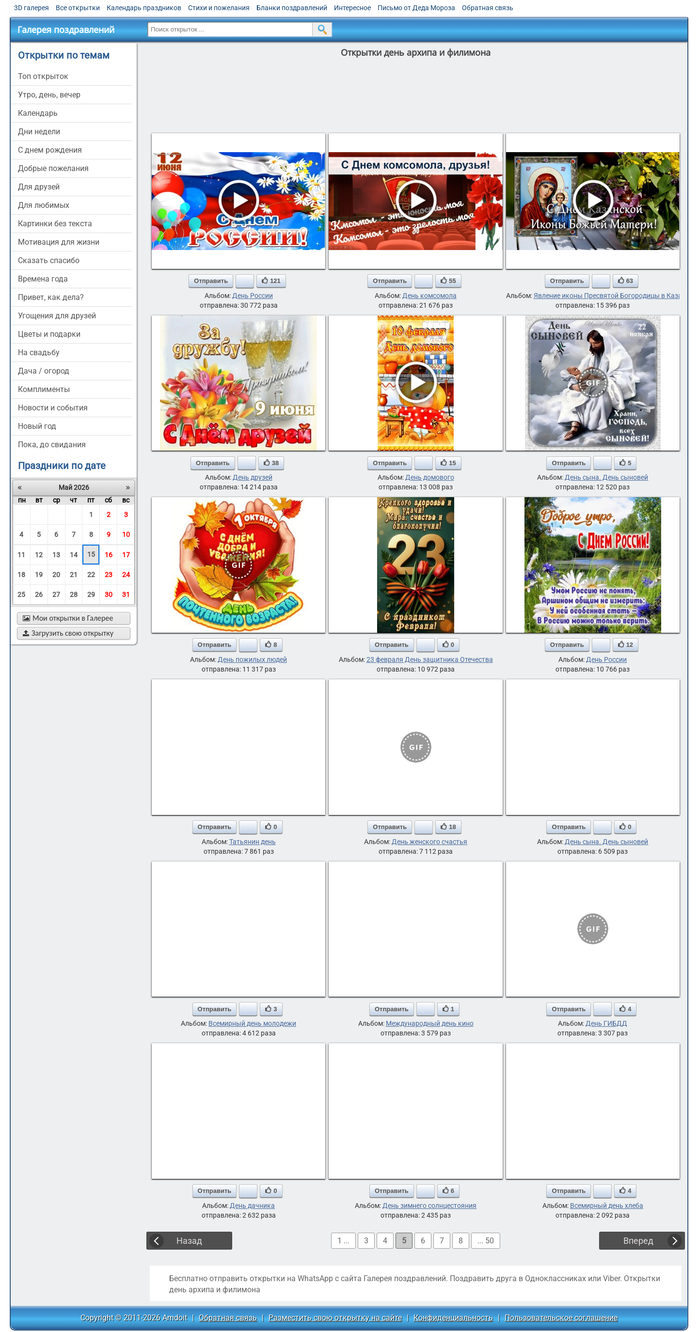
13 (56, 555)
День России (252, 295)
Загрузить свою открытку (68, 633)
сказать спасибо (48, 260)
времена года (43, 278)
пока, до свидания (52, 444)
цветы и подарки (49, 334)
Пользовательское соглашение (561, 1317)
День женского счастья (429, 842)
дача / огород (43, 371)
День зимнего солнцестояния (429, 1205)
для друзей (39, 186)
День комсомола (429, 295)
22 (91, 575)
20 (56, 575)
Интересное (352, 8)
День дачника (252, 1205)
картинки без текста (55, 223)
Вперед (638, 1241)
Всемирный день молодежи (252, 1023)
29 (91, 594)
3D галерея (31, 8)
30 (108, 594)
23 (108, 575)
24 (126, 575)
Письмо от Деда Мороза (416, 8)
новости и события (53, 407)
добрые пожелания (53, 168)
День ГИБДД (606, 1023)
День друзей (252, 477)
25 (21, 594)
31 (126, 594)
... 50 (485, 1240)
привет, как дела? (51, 297)
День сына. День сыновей (606, 477)
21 (74, 575)
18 (21, 575)
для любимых (43, 205)
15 (91, 554)
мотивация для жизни (58, 242)
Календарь (38, 113)
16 (108, 555)
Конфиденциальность (453, 1317)
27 (56, 594)
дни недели (39, 131)
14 (74, 555)
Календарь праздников (144, 8)
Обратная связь (487, 8)
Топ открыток (43, 76)
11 (21, 555)
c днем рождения (50, 150)
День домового (429, 477)
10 (126, 534)
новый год (37, 426)
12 (39, 555)
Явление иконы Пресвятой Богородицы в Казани (612, 295)
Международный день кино (430, 1023)
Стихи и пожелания (219, 8)
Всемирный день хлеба (606, 1205)
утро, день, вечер (49, 94)
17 (126, 555)
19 (39, 575)
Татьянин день (252, 842)
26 (39, 594)
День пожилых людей (252, 659)
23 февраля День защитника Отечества (429, 659)
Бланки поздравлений (291, 8)
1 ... (343, 1240)
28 (74, 594)
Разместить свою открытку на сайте (335, 1317)
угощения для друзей (57, 315)
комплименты (44, 389)
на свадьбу (39, 352)
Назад (189, 1241)
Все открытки (78, 8)
